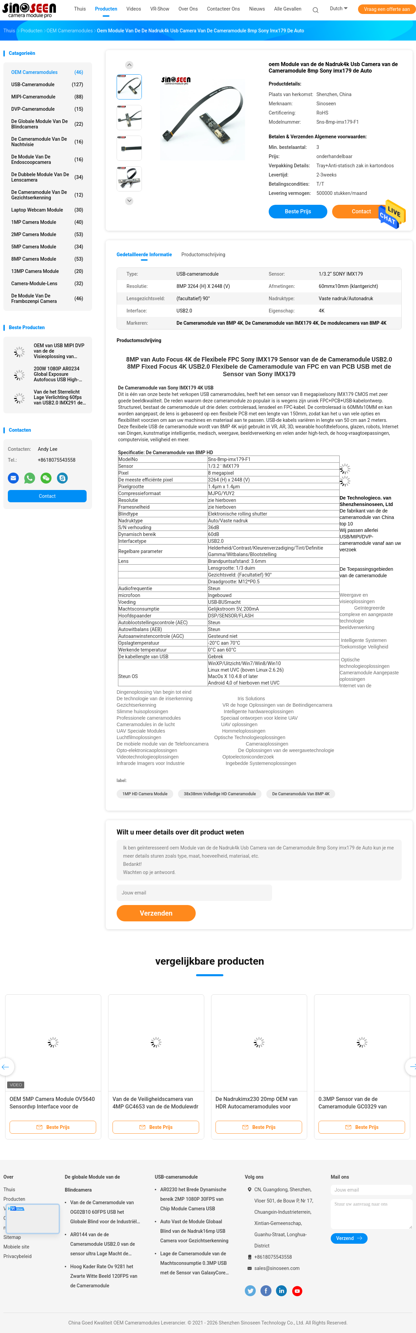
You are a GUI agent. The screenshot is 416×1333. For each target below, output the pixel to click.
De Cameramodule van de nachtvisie (47, 141)
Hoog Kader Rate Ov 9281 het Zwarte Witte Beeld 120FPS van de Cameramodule (103, 1276)
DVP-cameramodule (47, 109)
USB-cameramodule (47, 84)
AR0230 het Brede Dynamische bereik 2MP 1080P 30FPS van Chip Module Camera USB (193, 1199)
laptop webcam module (47, 209)
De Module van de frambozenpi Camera (47, 298)
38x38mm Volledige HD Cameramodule (220, 794)
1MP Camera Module (47, 222)
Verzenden (156, 913)
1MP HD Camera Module (144, 794)
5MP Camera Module (47, 246)
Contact (47, 496)
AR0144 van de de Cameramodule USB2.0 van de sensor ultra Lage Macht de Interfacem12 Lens (102, 1245)
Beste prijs (298, 211)
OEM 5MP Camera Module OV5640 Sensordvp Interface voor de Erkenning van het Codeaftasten (52, 1106)
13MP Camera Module (47, 271)
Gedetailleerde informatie (144, 254)
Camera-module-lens (47, 283)
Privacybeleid (17, 1256)
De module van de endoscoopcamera (47, 159)
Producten (14, 1199)
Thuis (9, 1189)
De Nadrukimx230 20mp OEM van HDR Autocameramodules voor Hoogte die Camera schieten (257, 1106)
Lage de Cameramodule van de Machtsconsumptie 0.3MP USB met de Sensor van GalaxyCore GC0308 (193, 1264)
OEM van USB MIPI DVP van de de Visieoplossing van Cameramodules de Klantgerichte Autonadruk (59, 351)
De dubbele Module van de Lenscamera (47, 177)
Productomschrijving (203, 254)
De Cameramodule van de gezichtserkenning (47, 194)
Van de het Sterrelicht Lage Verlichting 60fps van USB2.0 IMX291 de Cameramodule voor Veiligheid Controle (58, 397)
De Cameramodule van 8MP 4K (300, 794)
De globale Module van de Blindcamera (47, 124)
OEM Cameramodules (47, 72)
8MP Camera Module (47, 259)
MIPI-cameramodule (47, 96)
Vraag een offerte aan (387, 9)
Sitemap (12, 1237)
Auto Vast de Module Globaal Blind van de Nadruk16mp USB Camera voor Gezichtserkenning (194, 1231)
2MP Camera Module (47, 234)
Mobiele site (16, 1247)
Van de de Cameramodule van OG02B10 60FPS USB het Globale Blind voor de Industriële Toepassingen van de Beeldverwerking (104, 1213)
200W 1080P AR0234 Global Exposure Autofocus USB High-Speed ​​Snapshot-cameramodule (56, 374)
